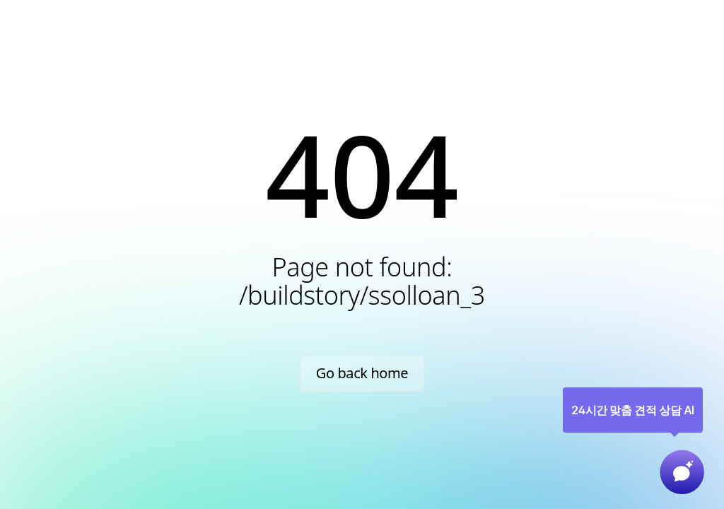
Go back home (362, 372)
